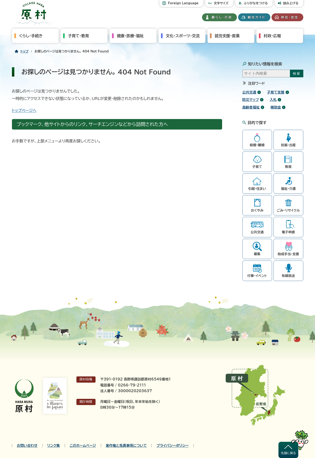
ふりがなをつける (256, 3)
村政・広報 (272, 36)
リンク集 (53, 445)
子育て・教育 (78, 36)
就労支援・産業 (227, 36)
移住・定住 (290, 17)
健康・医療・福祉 (130, 36)
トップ (25, 51)
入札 (273, 99)
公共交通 (249, 92)
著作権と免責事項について (126, 445)
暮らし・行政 (222, 17)
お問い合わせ (27, 445)
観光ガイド (256, 17)
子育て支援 (275, 92)
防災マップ (250, 99)
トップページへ (24, 110)
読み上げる (291, 3)
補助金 (276, 107)
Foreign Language (183, 3)
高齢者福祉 (251, 107)
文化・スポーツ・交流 (182, 36)
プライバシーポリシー (172, 445)
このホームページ (83, 445)
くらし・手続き (31, 36)
